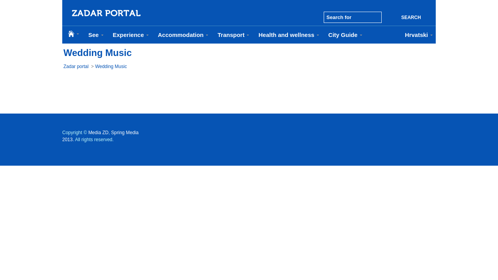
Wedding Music (111, 66)
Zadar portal (76, 66)
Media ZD (98, 132)
